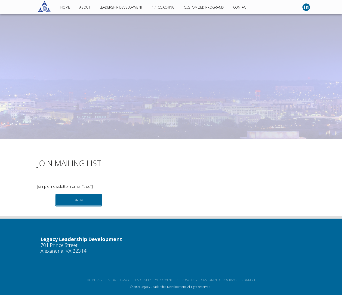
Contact (240, 7)
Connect (248, 280)
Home (65, 7)
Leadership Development (120, 7)
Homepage (95, 280)
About (84, 7)
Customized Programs (204, 7)
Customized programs (219, 280)
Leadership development (153, 280)
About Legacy (118, 280)
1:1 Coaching (163, 7)
